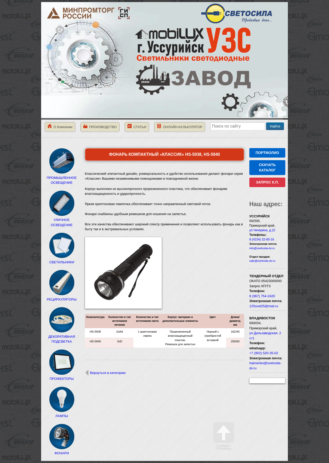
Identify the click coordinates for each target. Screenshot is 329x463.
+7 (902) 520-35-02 (263, 353)
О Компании (60, 126)
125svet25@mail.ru (263, 306)
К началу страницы (223, 436)
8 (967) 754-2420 (262, 296)
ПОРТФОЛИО (267, 153)
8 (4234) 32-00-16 (261, 239)
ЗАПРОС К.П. (267, 182)
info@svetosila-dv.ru (262, 248)
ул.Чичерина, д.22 (262, 230)
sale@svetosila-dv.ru (262, 260)
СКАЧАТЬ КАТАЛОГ (267, 167)
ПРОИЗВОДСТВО (100, 126)
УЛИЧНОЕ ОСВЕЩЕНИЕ (62, 220)
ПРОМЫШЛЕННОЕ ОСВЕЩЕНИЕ (62, 178)
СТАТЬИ (136, 126)
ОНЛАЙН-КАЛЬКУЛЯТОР (179, 126)
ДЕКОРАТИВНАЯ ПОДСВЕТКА (61, 336)
